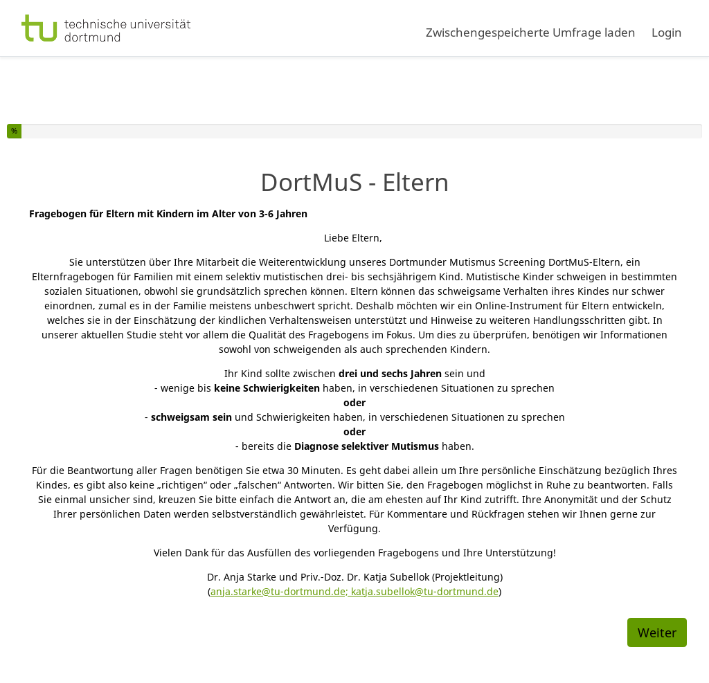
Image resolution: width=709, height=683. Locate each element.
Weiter (657, 632)
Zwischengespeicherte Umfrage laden (531, 32)
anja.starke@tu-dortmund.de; (280, 591)
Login (667, 32)
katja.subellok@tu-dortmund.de (425, 591)
